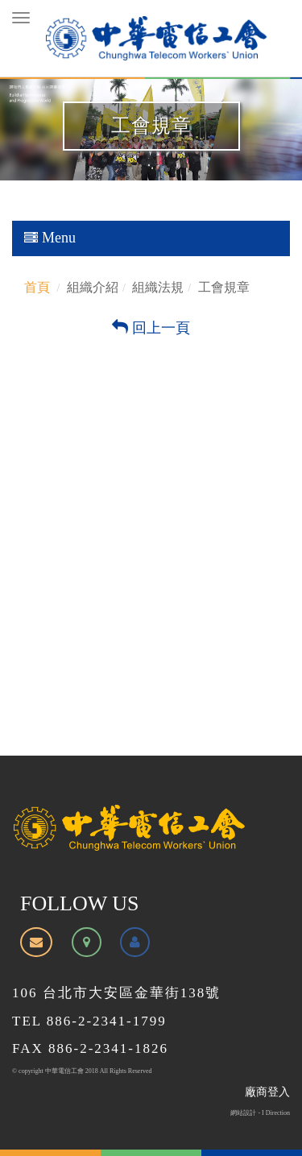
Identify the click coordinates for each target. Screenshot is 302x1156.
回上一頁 (151, 328)
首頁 (37, 287)
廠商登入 (267, 1092)
